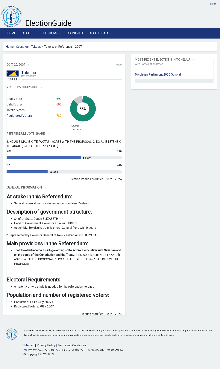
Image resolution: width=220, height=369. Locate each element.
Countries (75, 33)
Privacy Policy (46, 345)
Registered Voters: (20, 115)
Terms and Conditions (72, 345)
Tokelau (36, 46)
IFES (25, 350)
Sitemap (28, 345)
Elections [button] (50, 33)
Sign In (213, 3)
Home (11, 33)
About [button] (27, 33)
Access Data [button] (99, 33)
